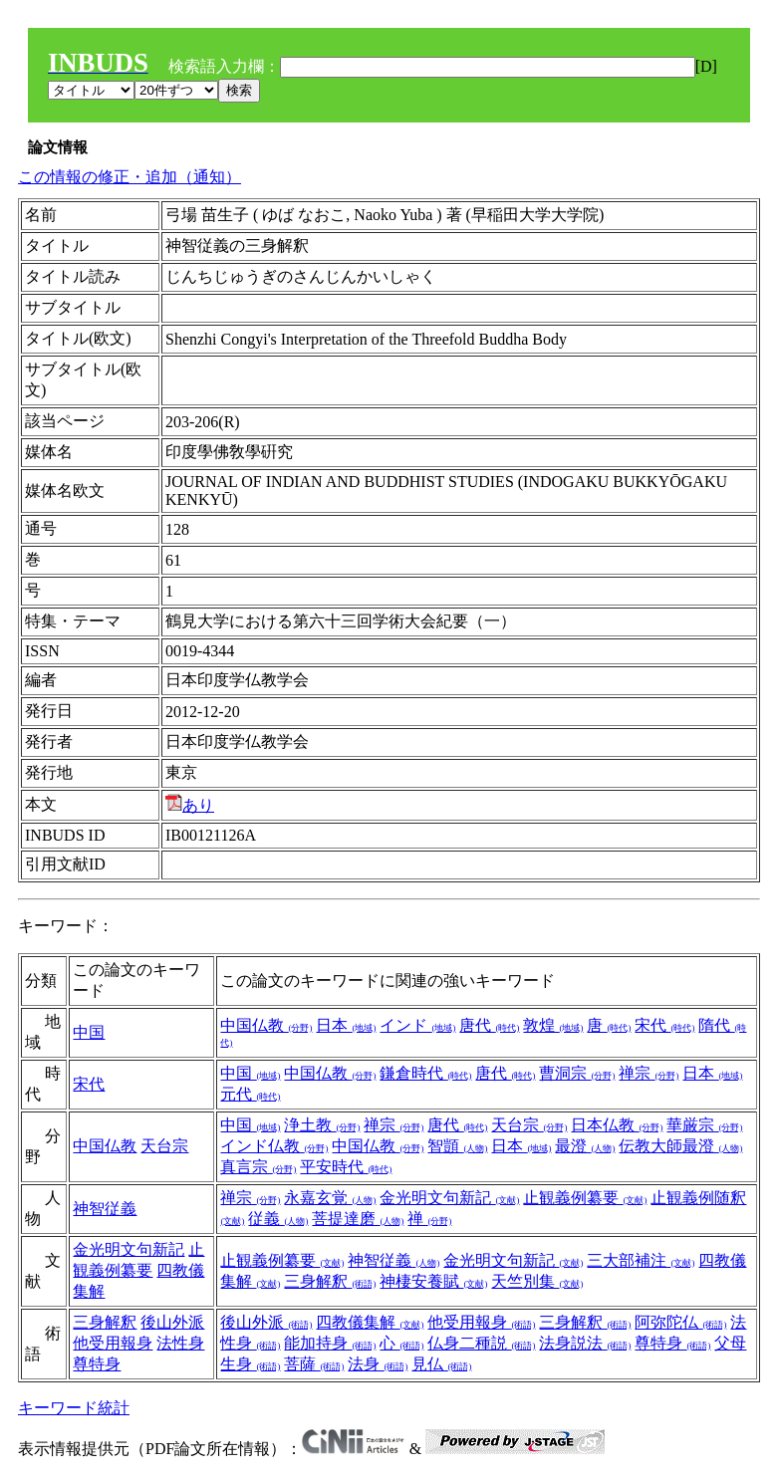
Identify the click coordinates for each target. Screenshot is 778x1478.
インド (417, 1025)
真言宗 (258, 1166)
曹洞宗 (577, 1073)
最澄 (585, 1145)
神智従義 (104, 1208)
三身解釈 (330, 1281)
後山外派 (172, 1322)
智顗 (457, 1145)
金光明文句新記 (449, 1197)
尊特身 (97, 1363)
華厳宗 (704, 1124)
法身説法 (585, 1343)
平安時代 (345, 1166)
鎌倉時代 (425, 1073)
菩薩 (314, 1363)
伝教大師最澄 (680, 1145)
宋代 (664, 1025)
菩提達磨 (357, 1218)
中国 (89, 1032)
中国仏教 (266, 1025)
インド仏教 (274, 1145)
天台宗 (164, 1145)
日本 (346, 1025)
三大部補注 (640, 1260)
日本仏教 (616, 1124)
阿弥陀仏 (680, 1322)
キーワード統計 (74, 1407)
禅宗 (648, 1073)
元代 (250, 1094)
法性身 (180, 1343)
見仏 (441, 1363)
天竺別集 (537, 1281)
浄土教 (322, 1124)
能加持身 (330, 1343)
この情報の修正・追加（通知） (129, 176)
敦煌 (553, 1025)
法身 (377, 1363)
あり (189, 805)
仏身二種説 (481, 1343)
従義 (278, 1218)
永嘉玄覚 (330, 1197)
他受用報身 (112, 1343)
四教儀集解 (369, 1322)
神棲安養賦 (433, 1281)
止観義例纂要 (585, 1197)
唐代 (489, 1025)
